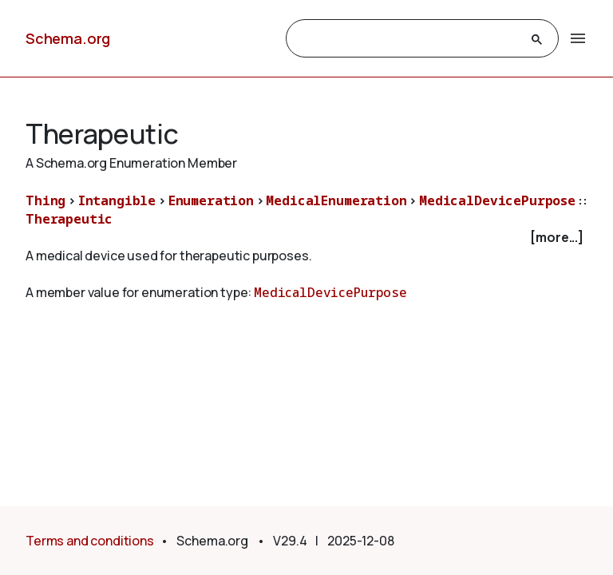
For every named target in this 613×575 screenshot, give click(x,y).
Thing (45, 200)
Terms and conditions (90, 540)
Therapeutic (69, 219)
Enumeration (211, 200)
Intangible (117, 200)
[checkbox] (306, 237)
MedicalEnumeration (336, 200)
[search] (408, 39)
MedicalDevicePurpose (497, 200)
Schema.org (68, 38)
